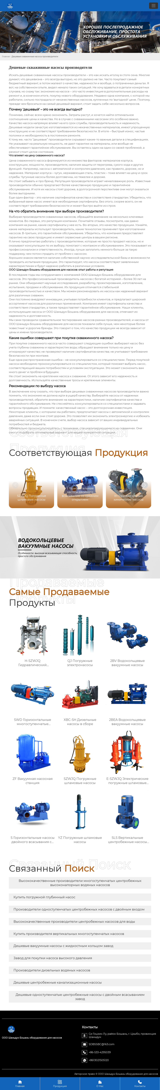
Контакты (140, 1083)
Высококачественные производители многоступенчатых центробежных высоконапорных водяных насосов (80, 883)
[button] (144, 485)
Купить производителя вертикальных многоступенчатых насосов (69, 934)
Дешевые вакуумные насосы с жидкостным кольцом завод (63, 946)
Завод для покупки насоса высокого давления (53, 958)
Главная (6, 56)
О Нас (100, 1083)
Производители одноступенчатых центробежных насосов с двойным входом (79, 909)
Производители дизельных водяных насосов (52, 970)
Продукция (60, 1083)
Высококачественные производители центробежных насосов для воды (74, 922)
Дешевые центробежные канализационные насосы (58, 982)
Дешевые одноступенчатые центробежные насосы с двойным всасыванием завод (80, 997)
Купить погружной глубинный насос (44, 897)
